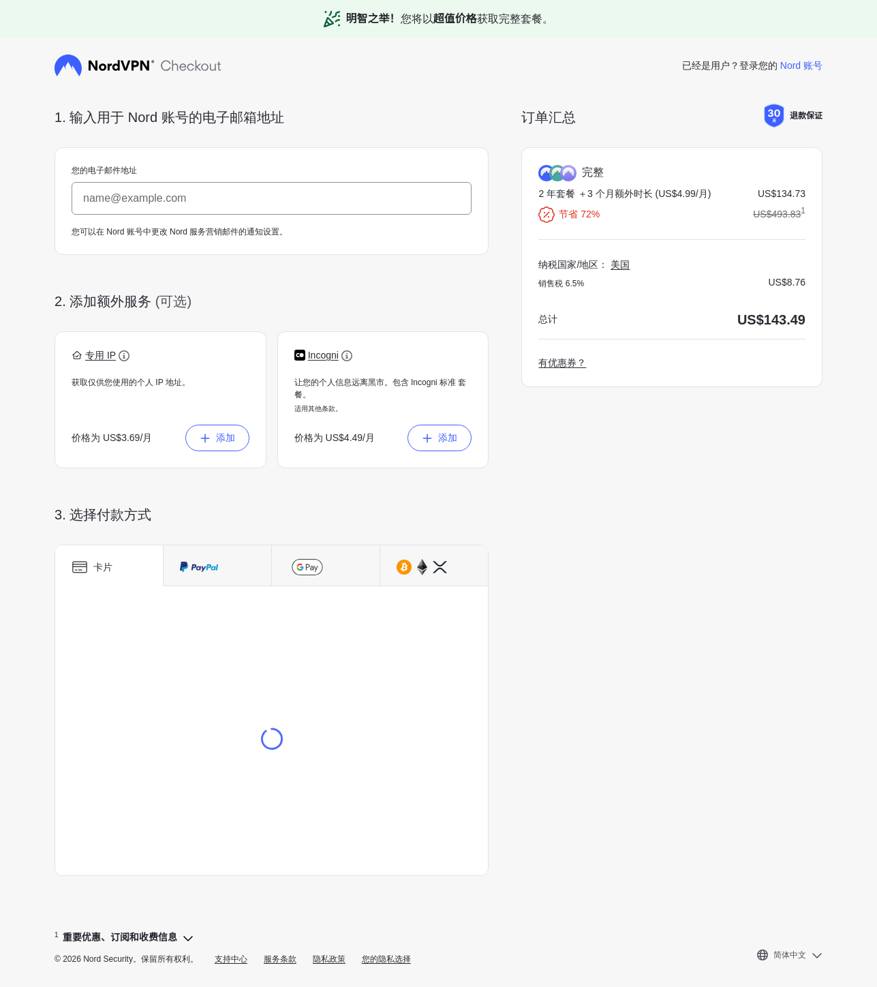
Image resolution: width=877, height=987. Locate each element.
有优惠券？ (562, 362)
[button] (100, 355)
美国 (620, 264)
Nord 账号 (801, 65)
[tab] (109, 565)
